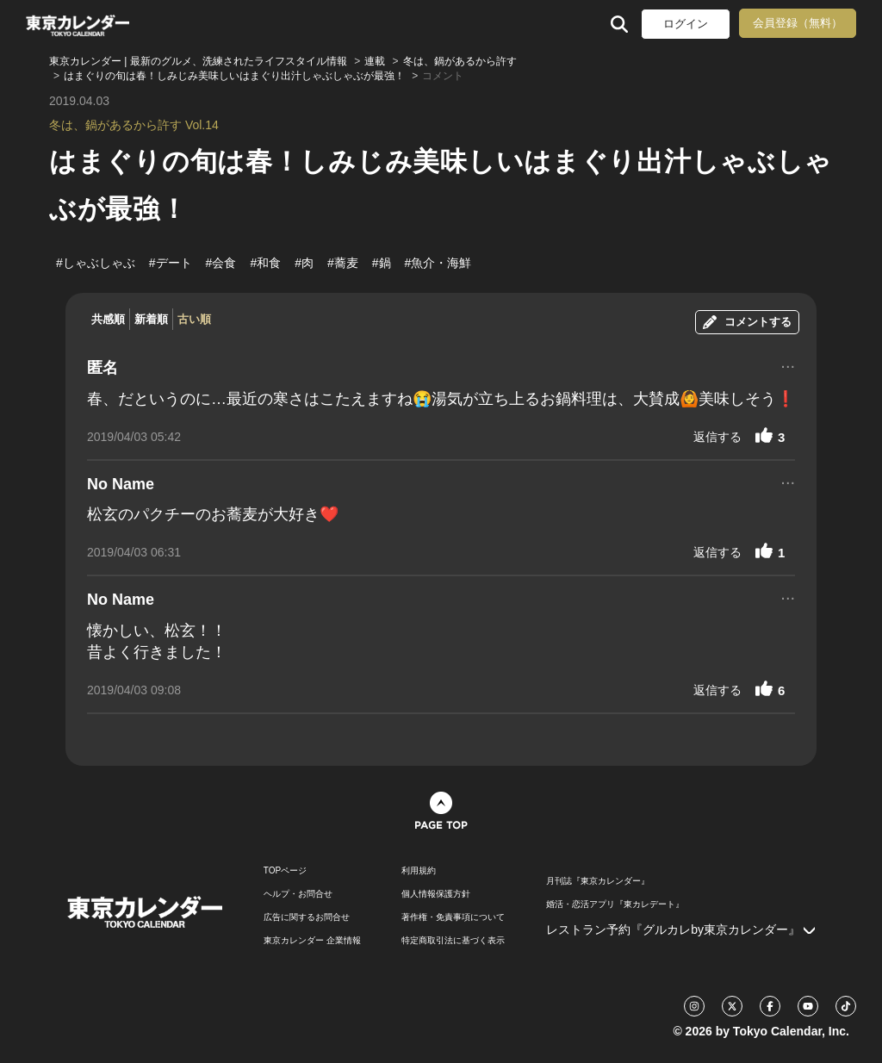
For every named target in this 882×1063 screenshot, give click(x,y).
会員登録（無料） (797, 22)
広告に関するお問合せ (307, 917)
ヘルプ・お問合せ (298, 894)
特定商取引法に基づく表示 (453, 940)
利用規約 (418, 871)
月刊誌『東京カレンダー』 (597, 881)
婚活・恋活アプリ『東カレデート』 (615, 904)
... (787, 364)
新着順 (151, 319)
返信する (717, 437)
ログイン (685, 23)
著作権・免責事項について (453, 917)
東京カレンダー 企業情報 (312, 940)
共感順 (108, 319)
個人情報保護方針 (435, 894)
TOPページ (285, 871)
